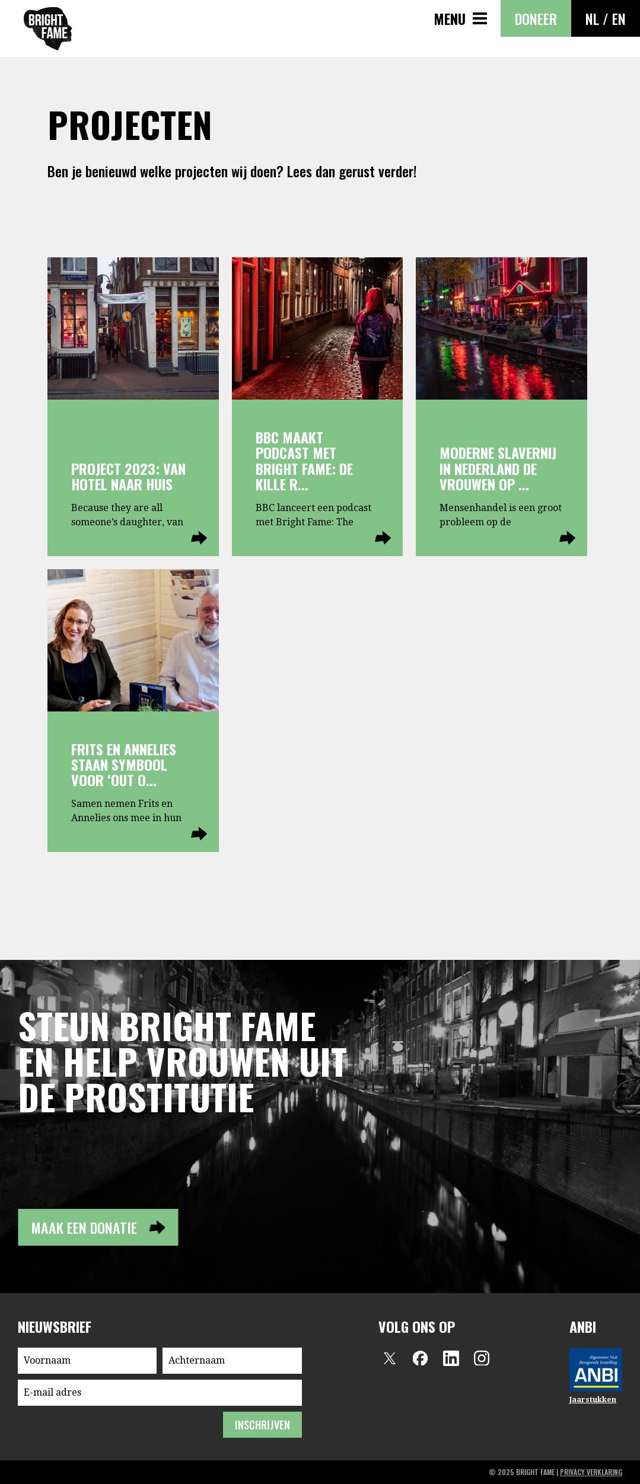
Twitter (389, 1358)
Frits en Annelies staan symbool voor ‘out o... (123, 764)
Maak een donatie (84, 1227)
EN (619, 18)
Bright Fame (48, 28)
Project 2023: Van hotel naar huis (128, 476)
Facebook (420, 1358)
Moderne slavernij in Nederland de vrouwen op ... (498, 468)
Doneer (536, 18)
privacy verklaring (591, 1472)
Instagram (481, 1358)
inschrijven (262, 1424)
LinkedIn (450, 1358)
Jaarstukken (592, 1399)
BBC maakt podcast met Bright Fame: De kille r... (304, 460)
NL (592, 18)
